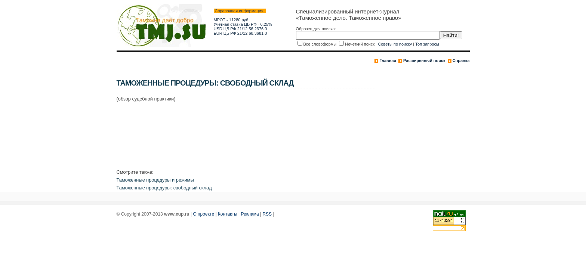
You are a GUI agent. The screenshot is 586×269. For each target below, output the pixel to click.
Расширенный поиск (424, 60)
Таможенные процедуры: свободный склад (164, 188)
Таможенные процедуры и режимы (155, 180)
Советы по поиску (395, 44)
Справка (461, 60)
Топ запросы (427, 44)
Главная (387, 60)
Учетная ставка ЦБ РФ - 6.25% (243, 24)
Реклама (250, 214)
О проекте (203, 214)
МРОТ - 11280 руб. (232, 20)
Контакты (227, 214)
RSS (267, 214)
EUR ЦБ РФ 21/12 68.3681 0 (240, 33)
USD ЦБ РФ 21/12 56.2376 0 (240, 29)
